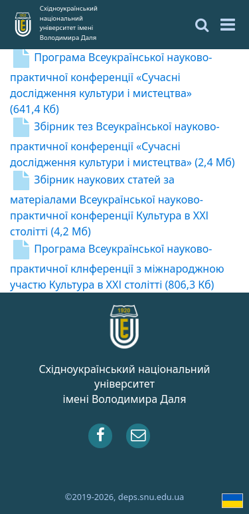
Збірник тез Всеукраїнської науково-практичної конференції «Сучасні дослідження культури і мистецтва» (122, 144)
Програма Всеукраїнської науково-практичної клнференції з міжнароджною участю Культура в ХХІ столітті (117, 266)
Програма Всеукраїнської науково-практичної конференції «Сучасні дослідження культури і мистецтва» (111, 83)
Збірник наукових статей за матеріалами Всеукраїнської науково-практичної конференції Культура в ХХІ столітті (109, 205)
